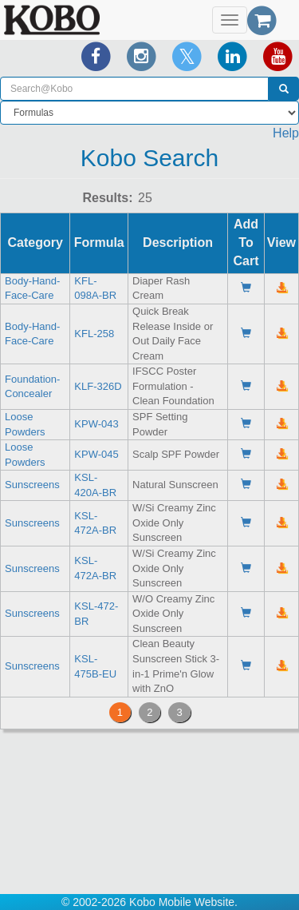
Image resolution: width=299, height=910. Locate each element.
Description (178, 242)
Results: (107, 198)
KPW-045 (96, 454)
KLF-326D (97, 386)
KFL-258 (94, 334)
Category (35, 242)
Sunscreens (32, 485)
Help (286, 133)
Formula (99, 242)
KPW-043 (96, 424)
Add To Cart (245, 242)
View (281, 242)
